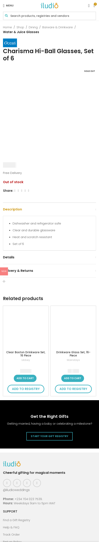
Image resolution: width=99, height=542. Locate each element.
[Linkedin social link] (25, 190)
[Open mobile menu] (8, 6)
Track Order (11, 534)
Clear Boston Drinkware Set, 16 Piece (25, 353)
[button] (25, 378)
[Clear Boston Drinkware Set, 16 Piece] (25, 328)
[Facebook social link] (15, 190)
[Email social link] (21, 190)
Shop (20, 27)
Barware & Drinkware (57, 27)
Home (7, 27)
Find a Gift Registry (16, 520)
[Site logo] (49, 5)
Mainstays (73, 360)
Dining (33, 27)
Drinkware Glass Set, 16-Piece (73, 353)
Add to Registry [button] (26, 389)
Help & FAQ (11, 527)
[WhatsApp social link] (28, 190)
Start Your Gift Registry (49, 436)
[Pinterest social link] (27, 483)
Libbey (26, 360)
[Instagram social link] (17, 483)
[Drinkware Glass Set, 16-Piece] (73, 328)
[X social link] (18, 190)
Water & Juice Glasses (21, 32)
